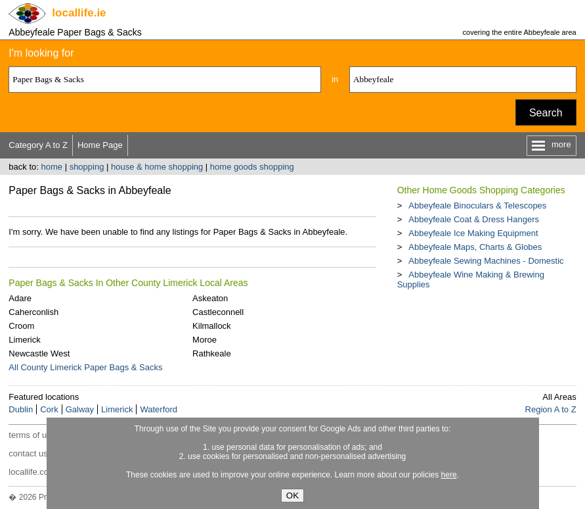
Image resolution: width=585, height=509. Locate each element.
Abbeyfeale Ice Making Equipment (473, 233)
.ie (79, 13)
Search (546, 112)
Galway (80, 409)
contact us (28, 453)
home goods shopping (252, 167)
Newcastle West (39, 353)
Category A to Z (38, 145)
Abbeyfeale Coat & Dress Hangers (473, 219)
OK (292, 495)
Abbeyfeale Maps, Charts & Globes (475, 247)
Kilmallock (211, 326)
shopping (87, 167)
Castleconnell (218, 312)
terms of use (32, 435)
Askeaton (210, 298)
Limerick (24, 340)
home (52, 167)
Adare (20, 298)
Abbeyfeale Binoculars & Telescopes (477, 205)
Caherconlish (33, 312)
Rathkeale (211, 353)
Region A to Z (550, 409)
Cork (49, 409)
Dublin (21, 409)
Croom (21, 326)
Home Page (100, 145)
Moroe (204, 340)
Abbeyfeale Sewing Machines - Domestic (485, 261)
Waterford (158, 409)
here (449, 474)
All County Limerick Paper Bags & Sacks (85, 367)
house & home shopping (157, 167)
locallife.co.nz (34, 472)
